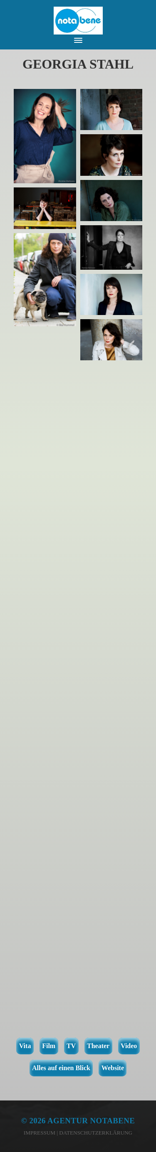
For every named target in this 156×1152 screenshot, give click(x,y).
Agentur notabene (91, 1120)
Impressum (39, 1133)
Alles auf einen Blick (61, 1067)
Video (129, 1045)
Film (48, 1045)
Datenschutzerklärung (95, 1133)
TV (71, 1045)
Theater (98, 1045)
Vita (25, 1045)
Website (113, 1067)
